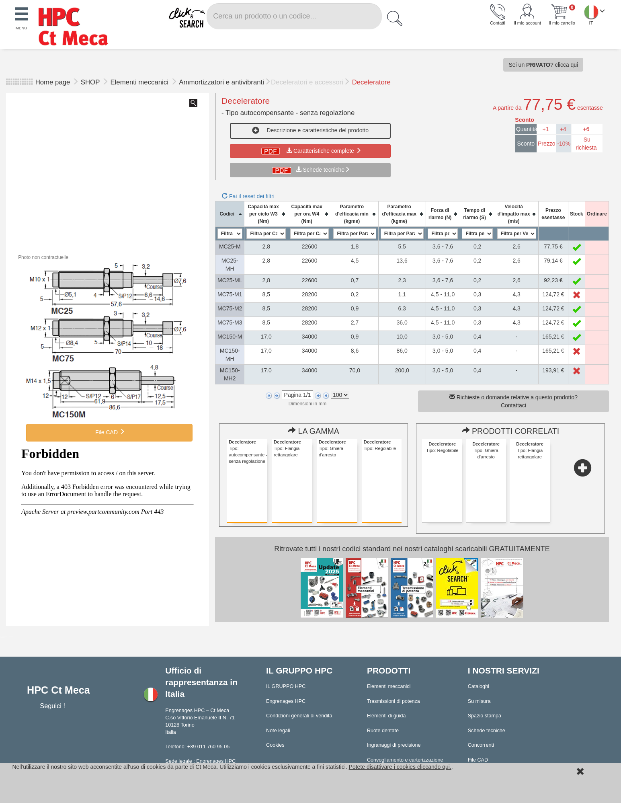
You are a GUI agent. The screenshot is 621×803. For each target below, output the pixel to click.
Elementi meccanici (140, 82)
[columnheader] (229, 214)
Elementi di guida (386, 716)
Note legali (278, 730)
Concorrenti (481, 745)
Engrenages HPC (285, 701)
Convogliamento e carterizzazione (405, 760)
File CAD (109, 432)
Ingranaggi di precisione (394, 745)
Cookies (275, 745)
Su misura (479, 701)
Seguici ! (53, 705)
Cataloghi (478, 686)
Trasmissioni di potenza (393, 701)
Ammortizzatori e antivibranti (221, 82)
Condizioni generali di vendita (299, 716)
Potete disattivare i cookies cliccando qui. (400, 767)
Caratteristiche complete (310, 151)
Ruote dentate (383, 730)
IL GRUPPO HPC (285, 686)
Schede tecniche (324, 169)
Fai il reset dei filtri (248, 196)
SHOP (91, 82)
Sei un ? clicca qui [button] (543, 65)
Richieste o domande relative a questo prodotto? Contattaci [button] (513, 401)
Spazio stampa (484, 716)
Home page (52, 82)
